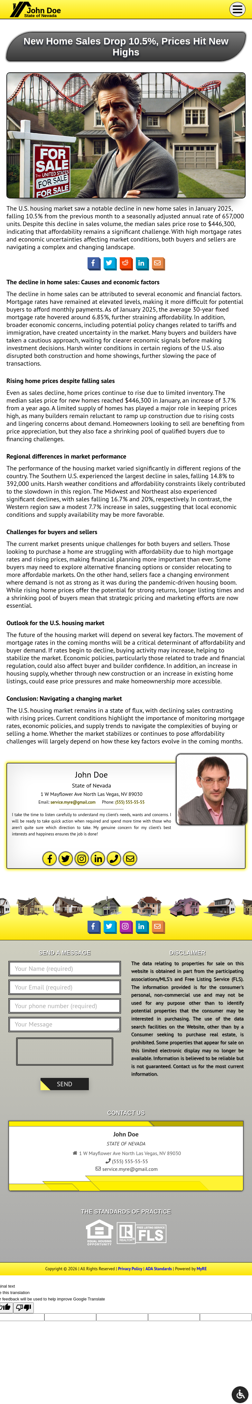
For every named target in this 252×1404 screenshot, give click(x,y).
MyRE (202, 1269)
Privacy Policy (130, 1269)
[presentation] (66, 1051)
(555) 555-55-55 (130, 802)
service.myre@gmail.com (73, 802)
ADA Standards (158, 1269)
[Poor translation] (23, 1307)
